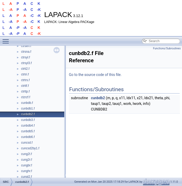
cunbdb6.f (28, 137)
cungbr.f (26, 165)
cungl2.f (26, 177)
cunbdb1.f (28, 108)
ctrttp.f (25, 91)
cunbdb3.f (28, 120)
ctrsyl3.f (26, 63)
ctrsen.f (26, 46)
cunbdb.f (27, 103)
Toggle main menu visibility (7, 39)
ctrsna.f (26, 51)
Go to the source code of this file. (95, 75)
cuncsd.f (27, 142)
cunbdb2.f (28, 114)
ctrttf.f (25, 86)
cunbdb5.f (28, 131)
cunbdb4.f (28, 125)
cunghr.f (26, 171)
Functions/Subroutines (167, 48)
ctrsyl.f (25, 57)
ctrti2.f (25, 69)
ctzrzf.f (25, 97)
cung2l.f (26, 154)
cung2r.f (26, 159)
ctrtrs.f (25, 80)
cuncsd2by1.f (30, 148)
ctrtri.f (25, 74)
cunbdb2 (98, 98)
